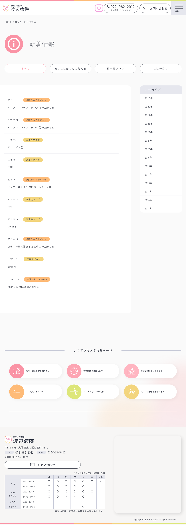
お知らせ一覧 (19, 21)
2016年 (148, 183)
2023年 (149, 123)
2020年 (149, 149)
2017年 (148, 174)
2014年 (148, 200)
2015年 (148, 191)
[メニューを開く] (178, 8)
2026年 (149, 98)
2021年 (148, 140)
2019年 (148, 157)
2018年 (148, 166)
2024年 (149, 115)
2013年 (148, 208)
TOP (7, 21)
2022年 (149, 132)
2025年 (149, 106)
